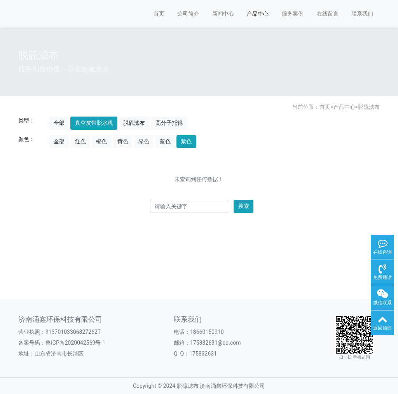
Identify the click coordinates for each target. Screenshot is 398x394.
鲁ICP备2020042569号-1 (75, 343)
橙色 (101, 141)
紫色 (186, 141)
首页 (159, 13)
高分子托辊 (169, 123)
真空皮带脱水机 (94, 123)
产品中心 (258, 13)
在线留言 (328, 13)
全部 (59, 123)
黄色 (122, 141)
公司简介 (188, 13)
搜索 (243, 206)
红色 (80, 141)
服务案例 (293, 13)
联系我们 (362, 13)
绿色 (143, 141)
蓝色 (165, 141)
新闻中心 (223, 13)
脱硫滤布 (369, 107)
